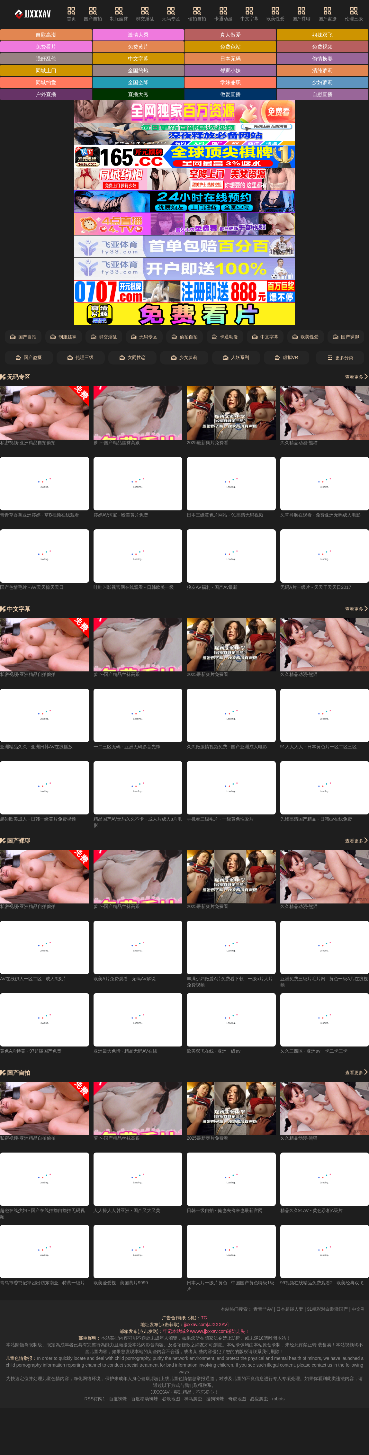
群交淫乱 (145, 13)
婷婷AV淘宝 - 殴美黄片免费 (121, 514)
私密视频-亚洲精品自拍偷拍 (28, 442)
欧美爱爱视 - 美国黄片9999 (121, 1282)
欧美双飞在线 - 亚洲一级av (213, 1051)
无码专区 (171, 13)
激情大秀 (138, 35)
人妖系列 (236, 357)
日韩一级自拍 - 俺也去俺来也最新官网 (225, 1210)
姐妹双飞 (322, 35)
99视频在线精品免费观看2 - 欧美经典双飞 (322, 1282)
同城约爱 (46, 82)
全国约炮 (138, 70)
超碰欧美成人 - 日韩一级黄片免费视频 (38, 819)
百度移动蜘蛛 (144, 1398)
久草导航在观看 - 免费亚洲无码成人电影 (320, 514)
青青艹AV (273, 1309)
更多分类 (340, 358)
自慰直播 (322, 94)
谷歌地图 (171, 1398)
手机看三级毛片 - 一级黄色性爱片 (220, 819)
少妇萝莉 (322, 82)
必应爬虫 (259, 1398)
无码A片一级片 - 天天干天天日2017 (315, 587)
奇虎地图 (237, 1398)
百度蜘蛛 (118, 1398)
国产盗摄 (328, 13)
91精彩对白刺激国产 (337, 1309)
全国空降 (138, 82)
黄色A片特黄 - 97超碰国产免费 (30, 1051)
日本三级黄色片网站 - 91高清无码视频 (225, 514)
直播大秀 (138, 94)
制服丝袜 (119, 13)
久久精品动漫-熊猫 (299, 442)
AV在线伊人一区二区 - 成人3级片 (33, 978)
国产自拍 (93, 13)
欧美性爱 (275, 13)
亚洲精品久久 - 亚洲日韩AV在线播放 (36, 746)
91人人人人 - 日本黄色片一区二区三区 (318, 746)
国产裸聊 (301, 13)
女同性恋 (133, 357)
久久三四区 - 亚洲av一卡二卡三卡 (313, 1051)
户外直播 (46, 94)
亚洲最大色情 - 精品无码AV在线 (125, 1051)
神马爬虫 (193, 1398)
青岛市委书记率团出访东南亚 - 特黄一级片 (42, 1282)
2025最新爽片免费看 (207, 442)
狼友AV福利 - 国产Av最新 (212, 587)
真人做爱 (230, 35)
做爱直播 (230, 94)
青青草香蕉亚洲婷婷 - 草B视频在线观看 (39, 514)
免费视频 (322, 46)
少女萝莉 (184, 357)
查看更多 (357, 377)
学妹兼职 (230, 82)
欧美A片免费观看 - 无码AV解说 (125, 978)
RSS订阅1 (94, 1398)
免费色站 (230, 46)
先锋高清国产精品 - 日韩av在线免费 (316, 819)
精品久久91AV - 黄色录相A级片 (311, 1210)
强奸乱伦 (46, 58)
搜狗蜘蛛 (215, 1398)
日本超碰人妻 (299, 1309)
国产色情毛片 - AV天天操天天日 (32, 587)
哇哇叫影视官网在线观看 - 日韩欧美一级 (134, 587)
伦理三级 (354, 13)
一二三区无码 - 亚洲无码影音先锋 (127, 746)
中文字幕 (249, 13)
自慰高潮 (46, 35)
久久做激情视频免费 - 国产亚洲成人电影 (227, 746)
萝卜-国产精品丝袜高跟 (117, 442)
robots (278, 1398)
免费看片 (46, 46)
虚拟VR (286, 357)
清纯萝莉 (322, 70)
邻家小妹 (230, 70)
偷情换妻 (322, 58)
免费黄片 (138, 46)
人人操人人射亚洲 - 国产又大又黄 (127, 1210)
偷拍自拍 (197, 13)
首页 (71, 13)
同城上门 (46, 70)
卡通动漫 (223, 13)
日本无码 (230, 58)
